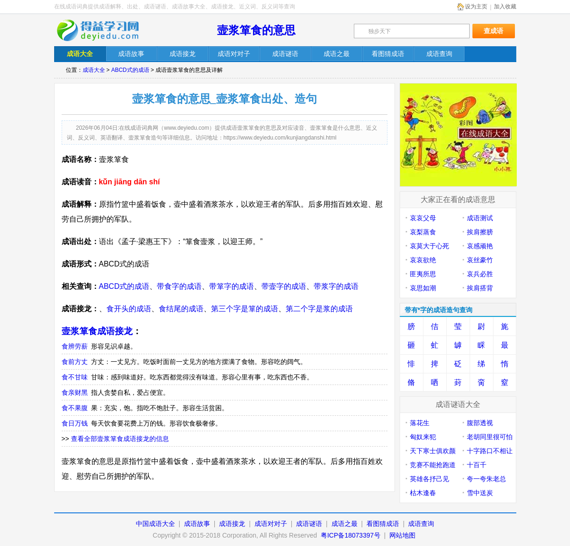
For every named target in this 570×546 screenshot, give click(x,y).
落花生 (419, 423)
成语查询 (421, 523)
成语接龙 (232, 523)
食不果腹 (75, 408)
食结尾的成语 (181, 309)
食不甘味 (75, 377)
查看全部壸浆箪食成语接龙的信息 (120, 438)
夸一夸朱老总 (486, 479)
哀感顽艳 (480, 246)
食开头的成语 (128, 309)
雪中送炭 (480, 493)
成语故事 (197, 523)
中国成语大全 (155, 523)
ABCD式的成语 (130, 70)
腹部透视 (480, 423)
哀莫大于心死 (429, 246)
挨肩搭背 (480, 288)
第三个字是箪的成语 (244, 309)
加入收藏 (505, 6)
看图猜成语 (382, 523)
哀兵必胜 (480, 274)
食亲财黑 (75, 392)
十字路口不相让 (490, 451)
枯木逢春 (423, 493)
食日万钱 (75, 423)
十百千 (476, 465)
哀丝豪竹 (480, 260)
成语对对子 (270, 523)
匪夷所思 (423, 274)
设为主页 (476, 6)
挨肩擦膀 (480, 232)
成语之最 (344, 523)
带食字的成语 (179, 286)
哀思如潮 (423, 288)
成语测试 (480, 218)
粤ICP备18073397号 (351, 535)
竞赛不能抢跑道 (433, 465)
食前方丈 (75, 361)
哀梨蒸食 (423, 232)
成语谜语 (309, 523)
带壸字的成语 (283, 286)
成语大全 (94, 70)
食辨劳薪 (75, 346)
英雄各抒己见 (429, 479)
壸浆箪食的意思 (256, 30)
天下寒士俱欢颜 (433, 451)
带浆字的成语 (336, 286)
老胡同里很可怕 (490, 437)
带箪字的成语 (231, 286)
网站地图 (402, 535)
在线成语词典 (104, 30)
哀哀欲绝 (423, 260)
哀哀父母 (423, 218)
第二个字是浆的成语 (319, 309)
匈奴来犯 (423, 437)
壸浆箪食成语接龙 (97, 331)
